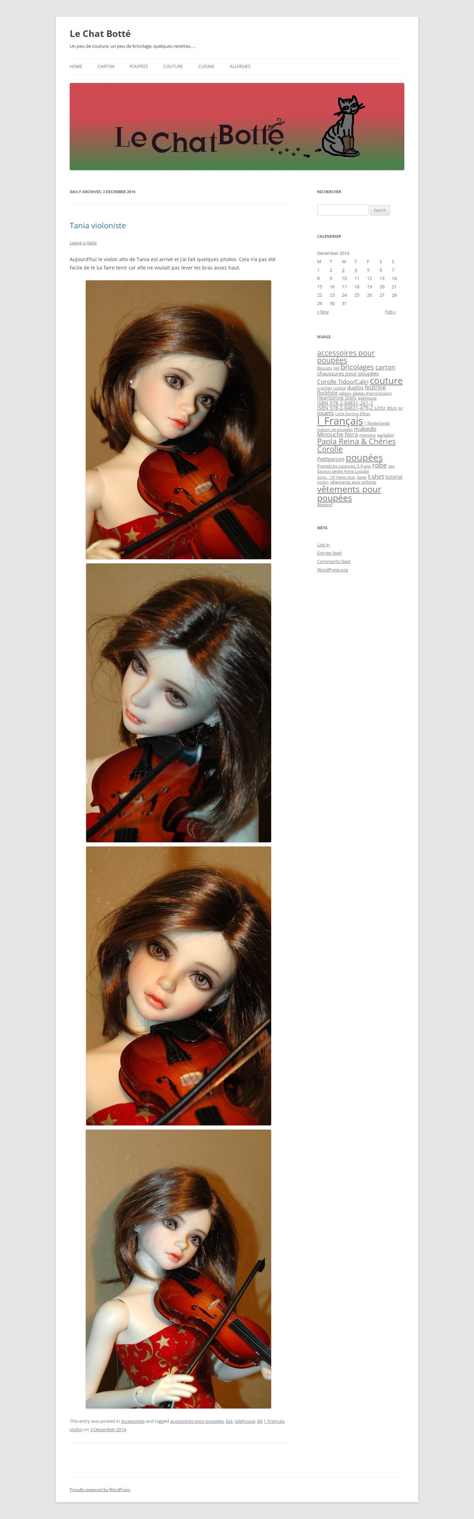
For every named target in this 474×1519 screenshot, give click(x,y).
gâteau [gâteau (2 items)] (345, 393)
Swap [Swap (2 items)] (362, 477)
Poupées (139, 66)
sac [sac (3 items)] (391, 466)
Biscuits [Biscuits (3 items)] (324, 368)
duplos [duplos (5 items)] (355, 387)
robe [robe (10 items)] (379, 465)
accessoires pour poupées (197, 1421)
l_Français (274, 1421)
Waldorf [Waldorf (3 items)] (324, 505)
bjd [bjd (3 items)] (336, 368)
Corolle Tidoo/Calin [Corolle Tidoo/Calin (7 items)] (342, 382)
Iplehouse (245, 1421)
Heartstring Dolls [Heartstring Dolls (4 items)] (337, 397)
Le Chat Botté (100, 33)
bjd (229, 1421)
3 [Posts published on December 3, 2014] (343, 270)
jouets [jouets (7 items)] (325, 413)
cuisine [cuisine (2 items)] (339, 388)
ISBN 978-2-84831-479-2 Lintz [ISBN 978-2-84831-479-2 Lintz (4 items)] (351, 407)
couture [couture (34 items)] (386, 380)
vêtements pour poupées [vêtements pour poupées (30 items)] (349, 493)
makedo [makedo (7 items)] (365, 429)
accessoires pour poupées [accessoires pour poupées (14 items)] (346, 356)
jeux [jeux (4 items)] (392, 407)
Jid (259, 1421)
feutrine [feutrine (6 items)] (375, 387)
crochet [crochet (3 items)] (324, 388)
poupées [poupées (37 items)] (364, 457)
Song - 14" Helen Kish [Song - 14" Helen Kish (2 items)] (336, 477)
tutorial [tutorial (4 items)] (394, 476)
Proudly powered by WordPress (100, 1490)
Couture (173, 66)
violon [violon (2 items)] (323, 482)
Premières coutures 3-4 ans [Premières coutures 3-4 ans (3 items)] (344, 466)
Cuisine (206, 66)
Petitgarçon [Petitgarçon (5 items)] (330, 458)
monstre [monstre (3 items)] (367, 435)
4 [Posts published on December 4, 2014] (355, 270)
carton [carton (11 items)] (385, 367)
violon (76, 1429)
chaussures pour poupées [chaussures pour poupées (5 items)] (348, 373)
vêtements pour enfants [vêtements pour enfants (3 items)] (353, 482)
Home (76, 66)
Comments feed (333, 561)
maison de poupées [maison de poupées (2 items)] (335, 429)
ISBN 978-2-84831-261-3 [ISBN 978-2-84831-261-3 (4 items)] (345, 403)
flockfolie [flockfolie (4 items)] (327, 392)
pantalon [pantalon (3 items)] (385, 435)
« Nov (323, 312)
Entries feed (329, 553)
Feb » (390, 312)
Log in (323, 544)
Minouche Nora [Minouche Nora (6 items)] (337, 434)
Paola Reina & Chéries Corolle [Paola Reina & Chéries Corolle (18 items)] (356, 445)
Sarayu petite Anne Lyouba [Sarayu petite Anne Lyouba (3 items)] (343, 471)
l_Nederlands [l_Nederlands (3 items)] (377, 423)
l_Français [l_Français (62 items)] (340, 421)
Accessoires (133, 1421)
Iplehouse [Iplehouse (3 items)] (367, 398)
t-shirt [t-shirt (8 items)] (376, 476)
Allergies (240, 66)
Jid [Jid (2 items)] (400, 408)
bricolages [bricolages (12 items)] (357, 367)
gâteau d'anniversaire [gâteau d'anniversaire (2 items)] (372, 393)
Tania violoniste (98, 225)
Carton (106, 66)
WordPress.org (332, 570)
